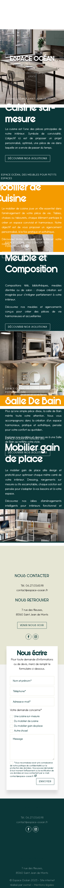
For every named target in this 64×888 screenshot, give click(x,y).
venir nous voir (32, 625)
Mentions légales (44, 884)
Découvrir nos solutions (27, 158)
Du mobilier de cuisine (24, 721)
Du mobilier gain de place (26, 726)
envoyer (45, 781)
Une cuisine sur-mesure (24, 716)
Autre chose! (19, 731)
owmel (27, 884)
